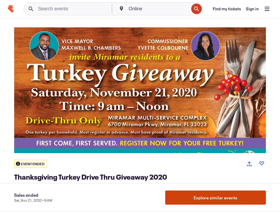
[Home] (10, 8)
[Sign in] (252, 9)
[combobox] (158, 9)
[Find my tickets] (226, 9)
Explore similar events (215, 198)
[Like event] (262, 163)
